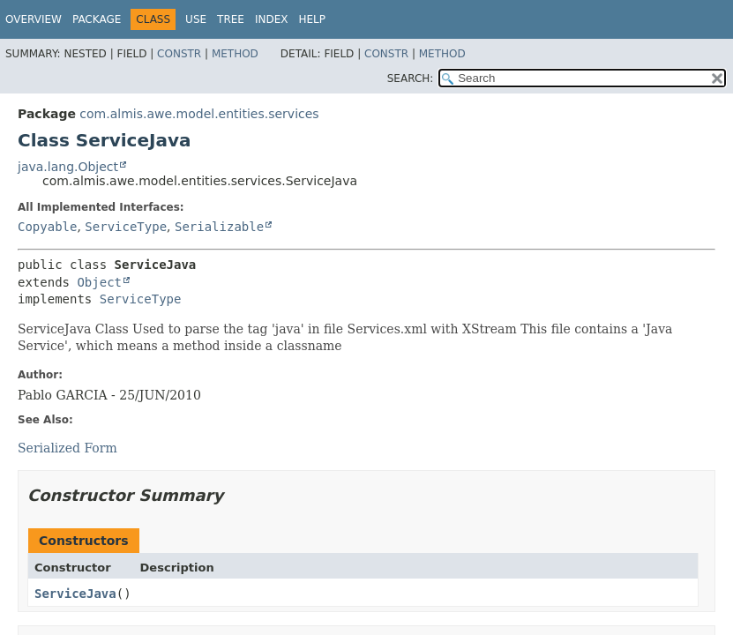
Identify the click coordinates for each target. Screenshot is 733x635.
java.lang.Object (68, 167)
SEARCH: (410, 78)
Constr (179, 54)
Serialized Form (67, 448)
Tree (230, 19)
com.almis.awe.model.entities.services (198, 114)
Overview (33, 19)
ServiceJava (75, 593)
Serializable (219, 227)
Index (271, 19)
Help (311, 19)
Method (235, 54)
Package (96, 19)
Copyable (47, 227)
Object (99, 282)
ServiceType (126, 227)
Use (195, 19)
